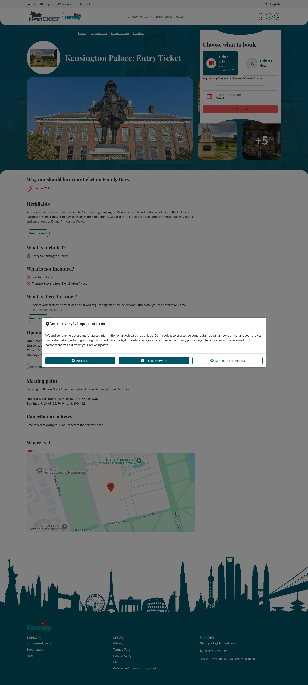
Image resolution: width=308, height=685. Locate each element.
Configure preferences (227, 360)
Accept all (80, 360)
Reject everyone (154, 360)
